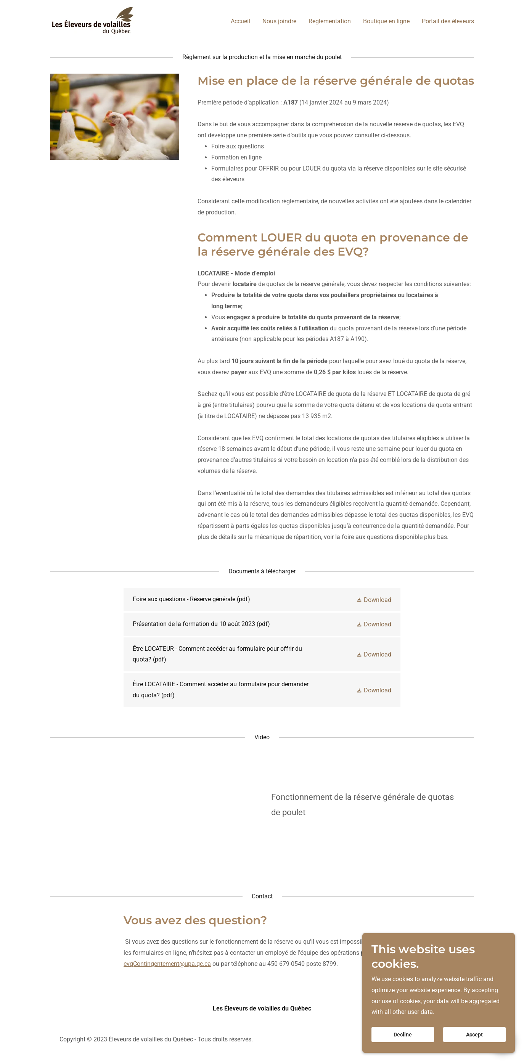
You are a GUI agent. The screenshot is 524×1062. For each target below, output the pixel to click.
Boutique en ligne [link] (386, 21)
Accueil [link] (240, 21)
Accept (474, 1034)
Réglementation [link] (330, 21)
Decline (403, 1034)
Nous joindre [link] (279, 21)
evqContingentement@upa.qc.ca (167, 963)
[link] (93, 20)
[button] (373, 599)
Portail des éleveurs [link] (448, 21)
